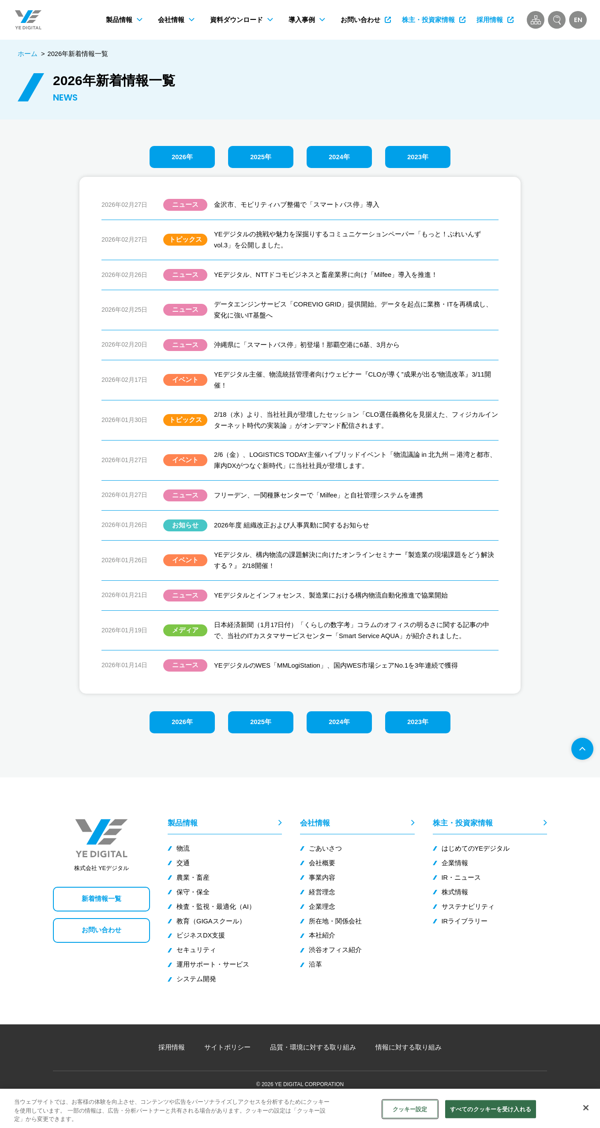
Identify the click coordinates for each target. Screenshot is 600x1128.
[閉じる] (586, 1107)
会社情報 (315, 823)
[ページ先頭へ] (582, 749)
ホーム (28, 53)
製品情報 (183, 823)
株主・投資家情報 (463, 823)
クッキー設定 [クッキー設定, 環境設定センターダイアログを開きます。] (410, 1109)
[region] (300, 1108)
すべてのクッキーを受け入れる (490, 1109)
